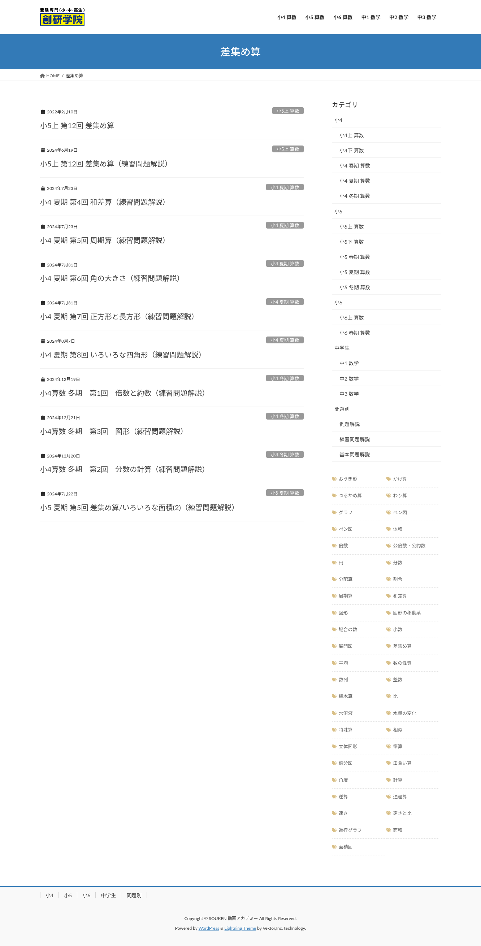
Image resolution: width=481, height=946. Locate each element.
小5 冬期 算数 (354, 287)
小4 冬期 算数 (285, 378)
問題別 (342, 409)
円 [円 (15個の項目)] (341, 562)
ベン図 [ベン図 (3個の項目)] (400, 512)
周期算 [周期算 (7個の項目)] (345, 596)
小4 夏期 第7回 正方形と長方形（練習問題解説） (119, 316)
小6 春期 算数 (354, 333)
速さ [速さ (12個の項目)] (343, 813)
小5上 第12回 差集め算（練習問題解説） (106, 163)
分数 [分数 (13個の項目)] (398, 562)
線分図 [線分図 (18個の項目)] (345, 763)
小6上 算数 (351, 317)
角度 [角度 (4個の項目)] (343, 780)
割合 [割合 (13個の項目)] (398, 579)
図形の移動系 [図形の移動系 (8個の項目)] (407, 613)
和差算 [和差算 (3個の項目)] (400, 596)
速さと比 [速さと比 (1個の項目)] (402, 813)
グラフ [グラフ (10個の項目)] (345, 512)
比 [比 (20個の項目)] (395, 696)
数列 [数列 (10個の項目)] (343, 679)
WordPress (209, 928)
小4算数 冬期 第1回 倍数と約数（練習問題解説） (124, 393)
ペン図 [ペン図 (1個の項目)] (345, 529)
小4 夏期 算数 (285, 187)
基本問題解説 (354, 454)
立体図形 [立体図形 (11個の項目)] (348, 746)
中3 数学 (349, 394)
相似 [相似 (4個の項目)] (398, 730)
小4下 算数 (351, 150)
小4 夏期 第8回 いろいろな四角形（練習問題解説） (123, 354)
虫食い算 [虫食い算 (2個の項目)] (402, 763)
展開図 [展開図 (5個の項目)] (345, 646)
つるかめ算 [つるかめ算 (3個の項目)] (350, 495)
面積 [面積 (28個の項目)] (398, 830)
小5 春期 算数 (354, 257)
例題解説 (349, 424)
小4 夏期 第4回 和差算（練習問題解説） (105, 202)
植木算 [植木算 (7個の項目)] (345, 696)
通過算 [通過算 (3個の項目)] (400, 796)
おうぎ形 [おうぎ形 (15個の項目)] (348, 479)
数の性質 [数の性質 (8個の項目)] (402, 663)
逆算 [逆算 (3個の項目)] (343, 796)
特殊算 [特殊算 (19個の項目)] (345, 730)
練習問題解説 (354, 439)
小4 (338, 120)
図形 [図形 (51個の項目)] (343, 613)
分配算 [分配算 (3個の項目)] (345, 579)
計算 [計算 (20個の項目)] (398, 780)
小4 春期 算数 (354, 165)
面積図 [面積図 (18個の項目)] (345, 847)
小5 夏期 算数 (285, 493)
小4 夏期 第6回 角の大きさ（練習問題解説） (112, 278)
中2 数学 (349, 379)
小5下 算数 (351, 242)
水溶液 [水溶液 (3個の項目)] (345, 713)
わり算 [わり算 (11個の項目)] (400, 495)
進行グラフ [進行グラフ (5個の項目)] (350, 830)
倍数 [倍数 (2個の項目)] (343, 545)
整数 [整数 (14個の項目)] (398, 679)
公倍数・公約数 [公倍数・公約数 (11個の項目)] (409, 545)
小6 (338, 302)
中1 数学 (349, 363)
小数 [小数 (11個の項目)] (398, 629)
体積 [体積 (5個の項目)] (398, 529)
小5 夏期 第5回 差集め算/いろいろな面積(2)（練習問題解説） (139, 507)
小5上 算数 (288, 111)
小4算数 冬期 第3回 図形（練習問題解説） (113, 431)
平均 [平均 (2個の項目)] (343, 663)
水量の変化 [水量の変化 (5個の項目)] (404, 713)
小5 (338, 211)
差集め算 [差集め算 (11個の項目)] (402, 646)
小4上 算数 (351, 135)
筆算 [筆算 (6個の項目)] (398, 746)
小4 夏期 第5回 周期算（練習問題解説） (105, 240)
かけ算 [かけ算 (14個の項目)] (400, 479)
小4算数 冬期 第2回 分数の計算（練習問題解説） (124, 469)
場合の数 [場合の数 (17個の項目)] (348, 629)
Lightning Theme (240, 928)
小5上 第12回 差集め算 (77, 125)
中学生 (342, 348)
